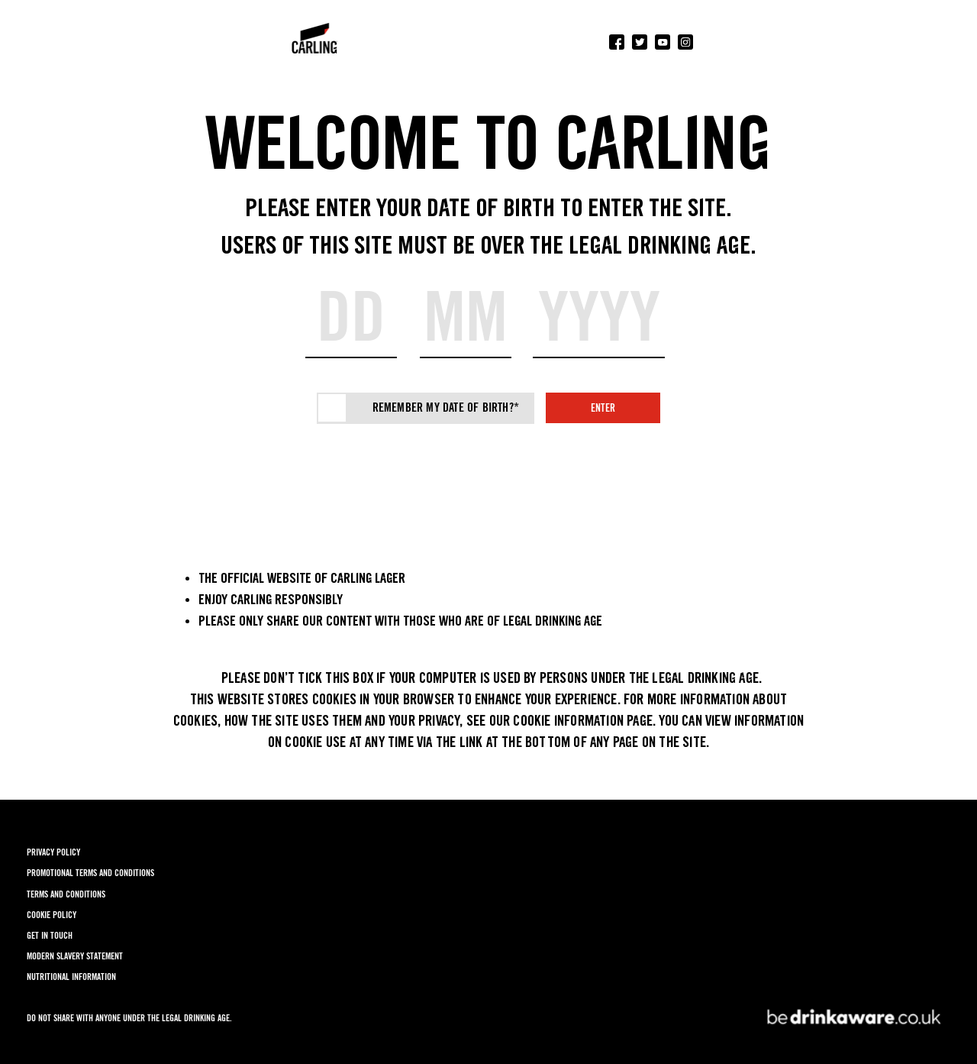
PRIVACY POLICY (53, 852)
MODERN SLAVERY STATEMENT (75, 956)
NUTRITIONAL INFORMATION (71, 976)
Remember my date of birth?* (445, 407)
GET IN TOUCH (50, 935)
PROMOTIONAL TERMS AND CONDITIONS (90, 872)
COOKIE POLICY (51, 914)
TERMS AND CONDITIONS (66, 894)
